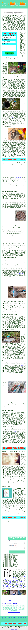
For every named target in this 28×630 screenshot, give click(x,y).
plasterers (21, 581)
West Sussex (11, 511)
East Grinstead (18, 177)
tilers (16, 584)
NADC (12, 117)
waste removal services (6, 581)
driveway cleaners (5, 585)
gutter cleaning (19, 587)
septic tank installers (13, 583)
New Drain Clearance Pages (10, 617)
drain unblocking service (16, 142)
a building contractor (10, 586)
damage (3, 76)
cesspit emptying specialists (7, 579)
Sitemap (2, 617)
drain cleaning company (6, 82)
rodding (14, 431)
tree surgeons (23, 579)
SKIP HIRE (4, 584)
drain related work (22, 510)
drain (21, 38)
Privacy (25, 620)
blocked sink (4, 130)
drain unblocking (8, 506)
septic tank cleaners (14, 580)
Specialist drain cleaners (21, 436)
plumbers (20, 585)
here (21, 189)
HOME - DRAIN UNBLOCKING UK (14, 612)
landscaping (8, 582)
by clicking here (20, 273)
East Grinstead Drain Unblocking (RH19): (10, 15)
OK (16, 629)
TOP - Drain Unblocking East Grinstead (9, 603)
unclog (10, 143)
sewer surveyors (22, 582)
